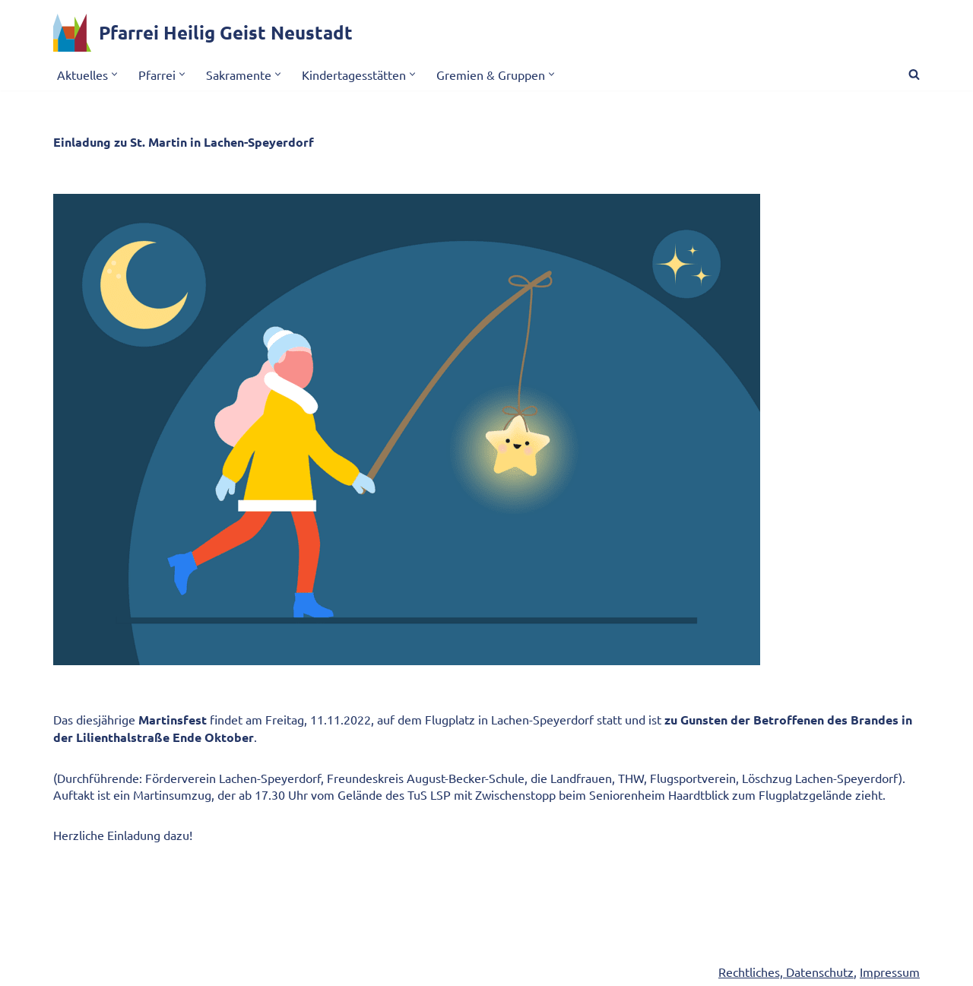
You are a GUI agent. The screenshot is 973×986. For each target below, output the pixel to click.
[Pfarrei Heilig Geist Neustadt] (203, 33)
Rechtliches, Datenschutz (786, 971)
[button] (114, 74)
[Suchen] (914, 74)
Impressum (890, 971)
